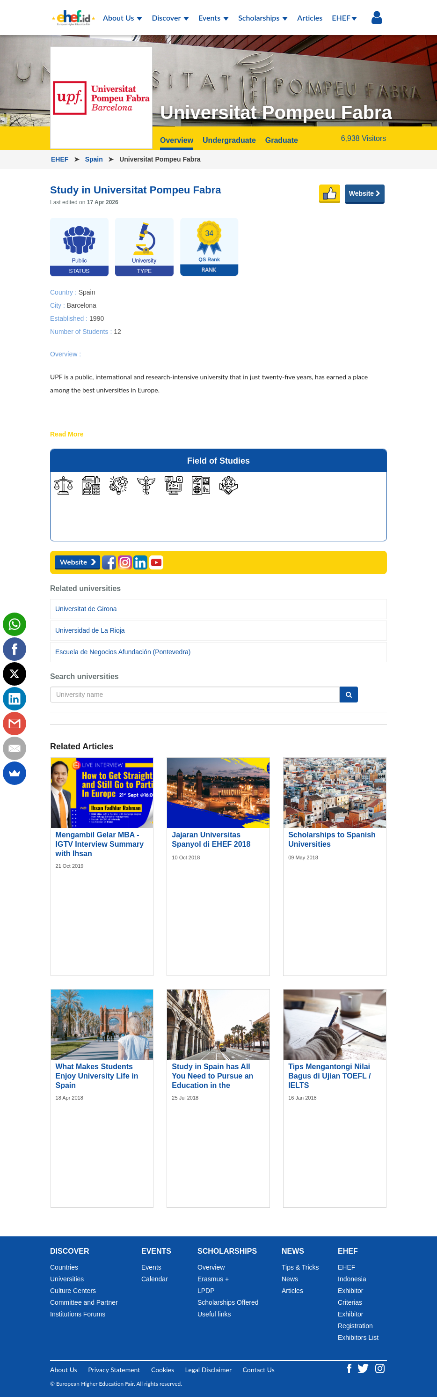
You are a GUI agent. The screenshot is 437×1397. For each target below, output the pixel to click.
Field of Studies (218, 461)
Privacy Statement (114, 1370)
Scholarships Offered (227, 1302)
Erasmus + (213, 1279)
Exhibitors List (358, 1337)
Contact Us (259, 1370)
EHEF (344, 17)
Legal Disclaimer (208, 1370)
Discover (170, 17)
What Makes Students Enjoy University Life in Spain (97, 1076)
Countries (64, 1267)
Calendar (154, 1279)
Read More (67, 434)
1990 (96, 318)
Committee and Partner (84, 1302)
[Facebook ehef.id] (350, 1368)
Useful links (214, 1314)
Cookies (162, 1370)
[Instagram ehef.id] (380, 1368)
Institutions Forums (77, 1314)
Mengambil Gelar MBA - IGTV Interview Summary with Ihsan (100, 844)
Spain (95, 159)
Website (364, 193)
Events (213, 17)
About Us (122, 17)
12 (117, 331)
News (290, 1279)
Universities (67, 1279)
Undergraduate (229, 140)
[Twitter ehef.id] (364, 1368)
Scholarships (263, 17)
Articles (309, 17)
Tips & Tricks (300, 1267)
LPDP (206, 1290)
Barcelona (81, 305)
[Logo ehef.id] (70, 11)
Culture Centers (73, 1290)
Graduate (281, 140)
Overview (176, 140)
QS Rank (209, 259)
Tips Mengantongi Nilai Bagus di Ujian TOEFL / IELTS (329, 1076)
